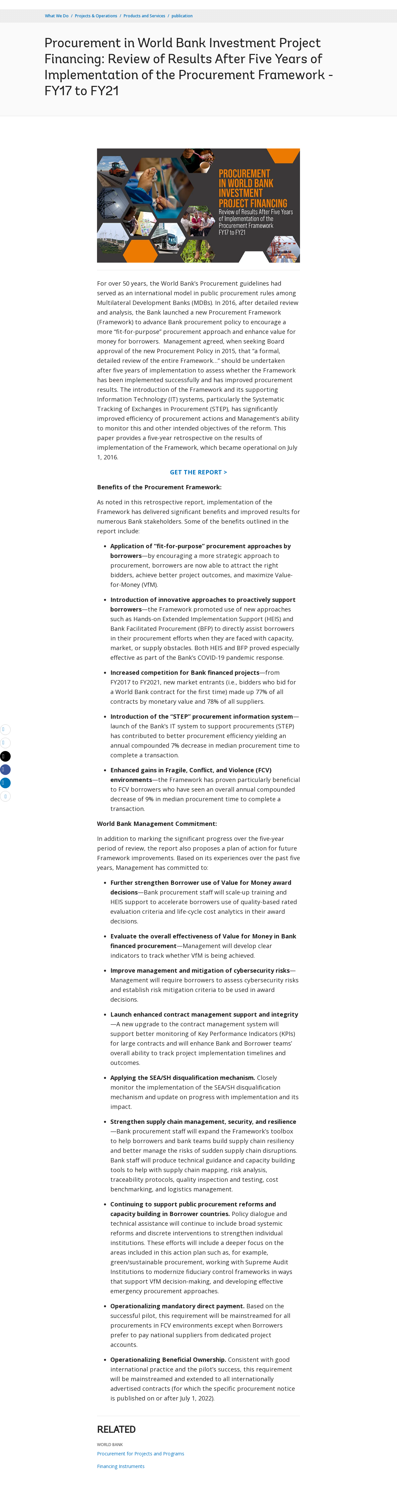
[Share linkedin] (5, 783)
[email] (5, 729)
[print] (5, 742)
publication (182, 16)
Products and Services (144, 16)
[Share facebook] (5, 769)
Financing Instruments (121, 1466)
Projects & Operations (96, 16)
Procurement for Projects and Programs (140, 1453)
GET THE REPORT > (198, 472)
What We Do (57, 16)
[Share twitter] (5, 756)
